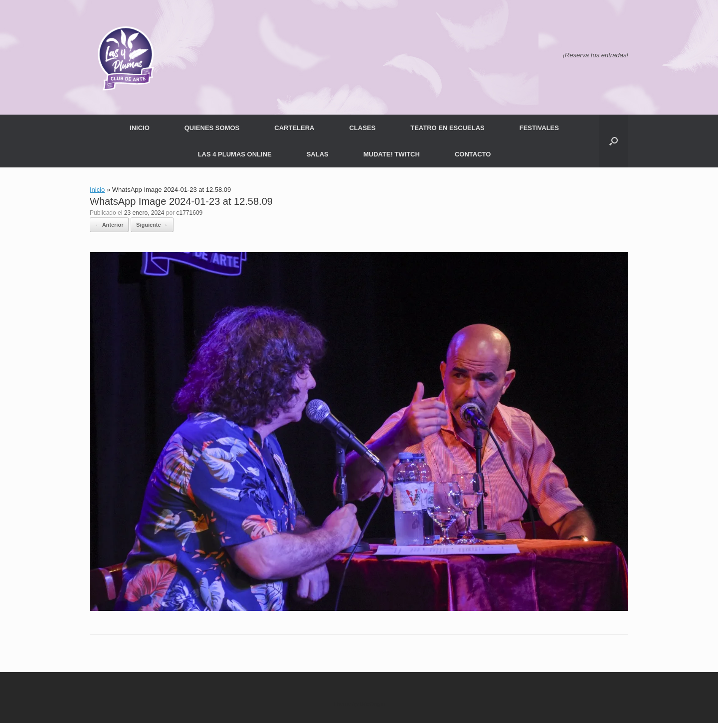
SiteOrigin (372, 704)
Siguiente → (152, 225)
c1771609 (190, 212)
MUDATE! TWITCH (391, 154)
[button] (613, 141)
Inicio (97, 189)
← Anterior (109, 225)
